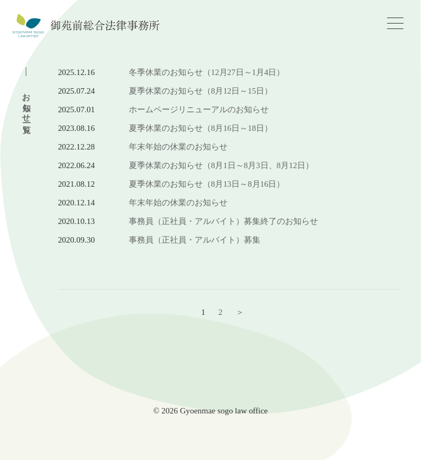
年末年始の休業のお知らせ (178, 146)
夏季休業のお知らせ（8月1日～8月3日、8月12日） (221, 165)
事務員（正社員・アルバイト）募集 (194, 239)
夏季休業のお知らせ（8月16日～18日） (200, 128)
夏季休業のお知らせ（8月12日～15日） (200, 91)
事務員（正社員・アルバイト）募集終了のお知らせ (223, 221)
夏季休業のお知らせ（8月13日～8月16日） (207, 184)
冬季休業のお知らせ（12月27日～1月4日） (207, 72)
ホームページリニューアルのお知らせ (199, 109)
